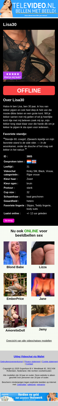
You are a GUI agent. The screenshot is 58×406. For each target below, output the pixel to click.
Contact (29, 364)
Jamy (43, 329)
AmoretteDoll (15, 330)
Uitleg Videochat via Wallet (29, 356)
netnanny (41, 384)
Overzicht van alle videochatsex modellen (29, 340)
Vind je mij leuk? (12, 75)
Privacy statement (32, 361)
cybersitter (21, 384)
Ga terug (9, 221)
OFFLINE (29, 90)
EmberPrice (15, 298)
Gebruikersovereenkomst (11, 361)
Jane (42, 298)
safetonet (31, 384)
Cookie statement (50, 361)
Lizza (43, 267)
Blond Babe (15, 267)
